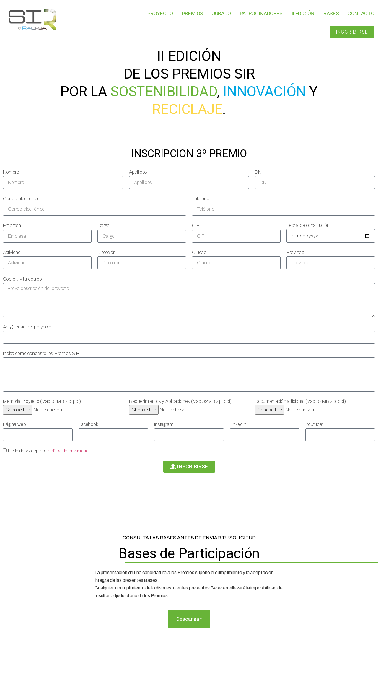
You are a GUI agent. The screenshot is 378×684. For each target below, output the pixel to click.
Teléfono (200, 198)
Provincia (295, 252)
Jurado (221, 13)
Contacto (361, 13)
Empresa (12, 225)
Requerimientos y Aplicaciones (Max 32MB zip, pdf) (180, 401)
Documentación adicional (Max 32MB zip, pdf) (300, 401)
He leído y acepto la (48, 450)
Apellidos (138, 172)
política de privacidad (68, 450)
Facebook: (89, 424)
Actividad (12, 252)
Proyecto (160, 13)
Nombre (11, 172)
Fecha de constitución (308, 225)
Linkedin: (238, 424)
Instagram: (164, 424)
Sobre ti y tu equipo (22, 278)
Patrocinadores (261, 13)
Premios (192, 13)
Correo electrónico (21, 198)
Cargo (103, 225)
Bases (331, 13)
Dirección (106, 252)
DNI (258, 172)
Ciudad (199, 252)
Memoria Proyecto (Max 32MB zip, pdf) (42, 401)
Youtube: (314, 424)
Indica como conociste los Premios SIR (41, 353)
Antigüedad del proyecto (27, 326)
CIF (195, 225)
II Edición (303, 13)
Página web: (15, 424)
